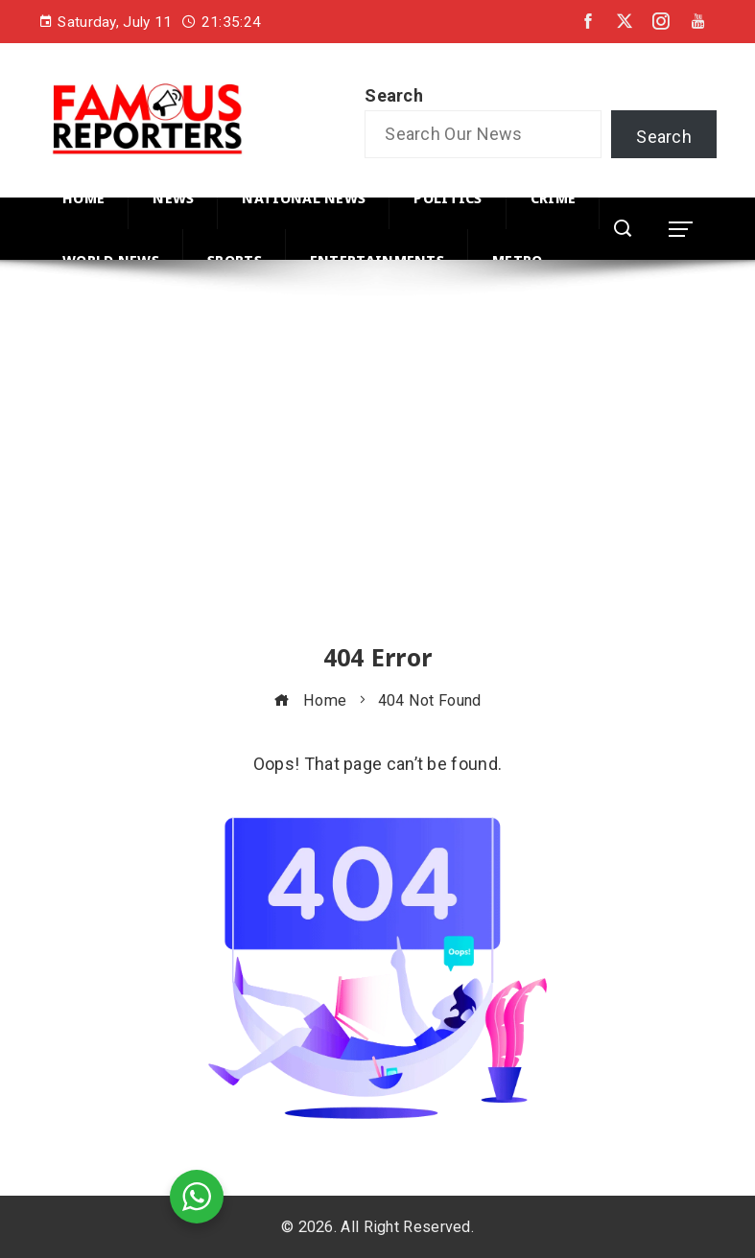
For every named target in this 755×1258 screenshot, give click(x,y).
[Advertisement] (377, 469)
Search (394, 95)
